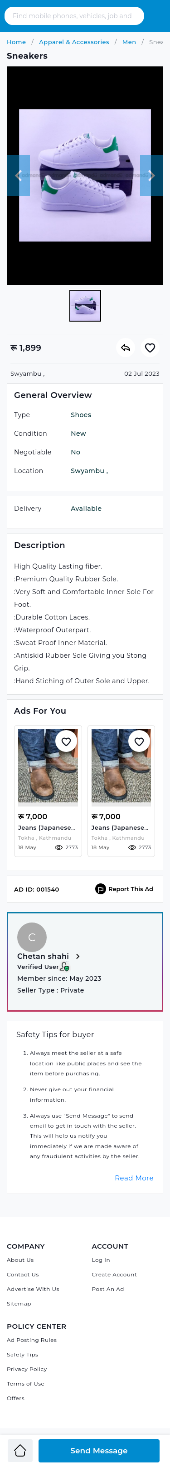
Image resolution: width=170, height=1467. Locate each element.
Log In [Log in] (101, 1259)
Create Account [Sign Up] (114, 1274)
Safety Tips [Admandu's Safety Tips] (22, 1354)
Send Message (98, 1450)
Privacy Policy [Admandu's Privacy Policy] (27, 1369)
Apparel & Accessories (73, 41)
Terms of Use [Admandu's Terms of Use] (25, 1383)
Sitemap (19, 1303)
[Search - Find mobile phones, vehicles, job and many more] (74, 16)
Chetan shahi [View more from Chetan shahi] (50, 957)
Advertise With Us (33, 1289)
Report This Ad (124, 888)
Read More (134, 1178)
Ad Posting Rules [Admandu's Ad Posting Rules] (32, 1339)
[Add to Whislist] (66, 741)
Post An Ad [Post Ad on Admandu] (108, 1289)
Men (128, 41)
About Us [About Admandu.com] (20, 1259)
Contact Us (23, 1274)
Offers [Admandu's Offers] (15, 1398)
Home (16, 41)
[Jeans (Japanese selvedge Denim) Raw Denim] (48, 768)
